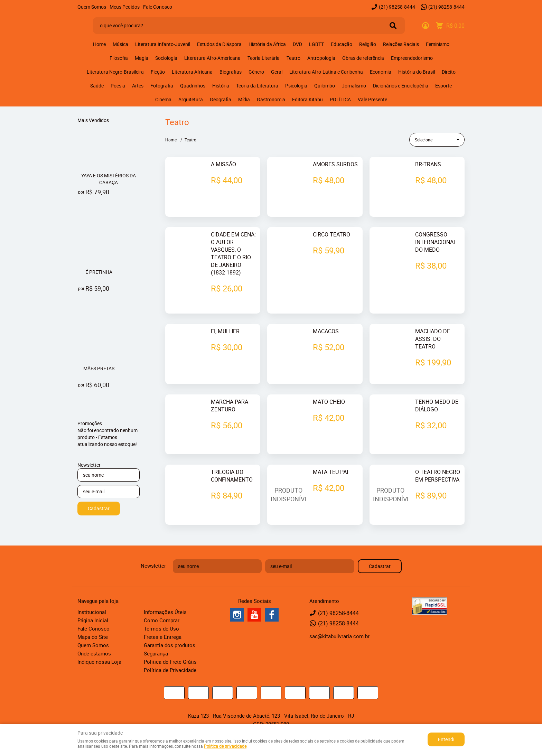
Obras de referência (363, 58)
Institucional (91, 596)
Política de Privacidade (170, 654)
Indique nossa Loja (99, 646)
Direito (449, 71)
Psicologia (296, 85)
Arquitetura (190, 99)
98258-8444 (397, 6)
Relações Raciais (401, 44)
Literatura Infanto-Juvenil (162, 44)
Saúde (97, 85)
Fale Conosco (157, 6)
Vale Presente (372, 99)
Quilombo (324, 85)
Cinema (163, 99)
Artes (137, 85)
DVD (297, 44)
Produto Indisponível (288, 479)
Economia (380, 71)
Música (120, 44)
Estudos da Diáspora (219, 44)
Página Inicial (92, 604)
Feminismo (437, 44)
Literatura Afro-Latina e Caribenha (326, 71)
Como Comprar (161, 604)
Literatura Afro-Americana (212, 58)
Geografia (220, 99)
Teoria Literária (263, 58)
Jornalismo (354, 85)
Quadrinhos (192, 85)
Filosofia (119, 58)
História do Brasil (416, 71)
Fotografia (161, 85)
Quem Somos (91, 6)
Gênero (256, 71)
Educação (341, 44)
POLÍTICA (340, 99)
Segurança (156, 637)
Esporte (443, 85)
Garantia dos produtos (169, 629)
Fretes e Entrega (162, 621)
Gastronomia (271, 99)
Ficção (158, 71)
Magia (141, 58)
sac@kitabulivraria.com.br (339, 620)
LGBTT (316, 44)
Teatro (293, 58)
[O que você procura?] (393, 25)
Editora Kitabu (307, 99)
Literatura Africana (192, 71)
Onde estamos (94, 637)
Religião (367, 44)
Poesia (118, 85)
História (220, 85)
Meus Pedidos (125, 6)
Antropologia (321, 58)
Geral (276, 71)
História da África (267, 44)
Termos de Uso (161, 612)
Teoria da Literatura (257, 85)
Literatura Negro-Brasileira (115, 71)
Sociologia (166, 58)
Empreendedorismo (412, 58)
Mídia (244, 99)
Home (99, 44)
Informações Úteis (165, 596)
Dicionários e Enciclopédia (400, 85)
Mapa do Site (92, 621)
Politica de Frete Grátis (170, 646)
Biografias (230, 71)
